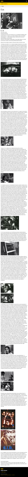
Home (1, 8)
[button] (26, 1)
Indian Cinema (4, 3)
